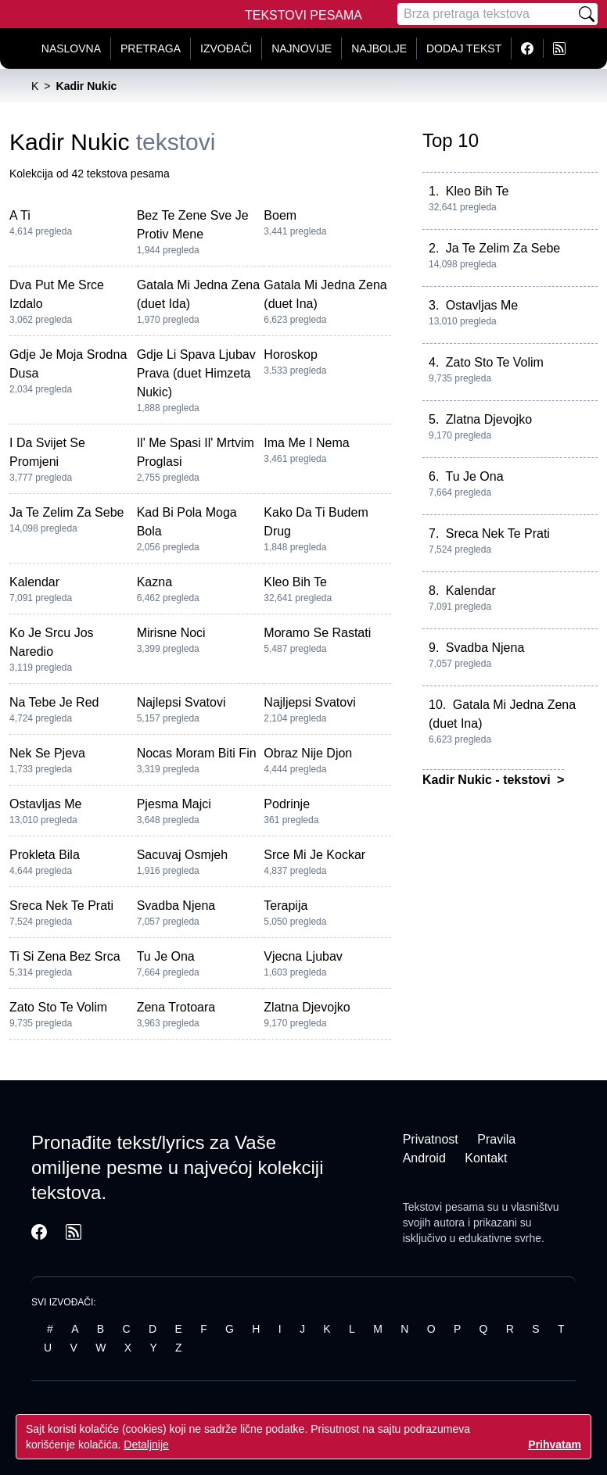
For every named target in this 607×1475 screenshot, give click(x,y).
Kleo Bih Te (295, 582)
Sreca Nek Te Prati (61, 905)
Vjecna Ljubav (303, 956)
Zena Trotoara (176, 1007)
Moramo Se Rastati (317, 632)
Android (424, 1158)
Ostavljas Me (45, 804)
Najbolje (379, 48)
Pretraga (150, 48)
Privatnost (430, 1139)
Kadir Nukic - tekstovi (488, 779)
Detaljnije (146, 1444)
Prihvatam (554, 1444)
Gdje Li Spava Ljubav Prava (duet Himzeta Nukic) (196, 373)
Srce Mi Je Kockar (314, 854)
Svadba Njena (176, 905)
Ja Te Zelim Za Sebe (66, 512)
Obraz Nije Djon (308, 753)
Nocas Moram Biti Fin (197, 753)
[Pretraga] (486, 14)
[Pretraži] (587, 14)
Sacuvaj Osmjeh (182, 854)
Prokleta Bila (44, 854)
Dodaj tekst (463, 48)
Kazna (154, 582)
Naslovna (71, 48)
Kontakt (486, 1158)
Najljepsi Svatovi (309, 702)
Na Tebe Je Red (54, 702)
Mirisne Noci (171, 632)
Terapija (285, 905)
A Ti (20, 215)
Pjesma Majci (174, 804)
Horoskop (290, 354)
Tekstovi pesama (443, 1207)
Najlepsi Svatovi (181, 702)
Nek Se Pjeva (47, 753)
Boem (280, 215)
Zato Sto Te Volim (58, 1007)
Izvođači (226, 48)
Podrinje (287, 804)
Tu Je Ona (166, 956)
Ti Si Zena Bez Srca (64, 956)
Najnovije (301, 48)
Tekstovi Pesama (303, 15)
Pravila (496, 1139)
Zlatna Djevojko (307, 1007)
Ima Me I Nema (306, 442)
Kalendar (34, 582)
